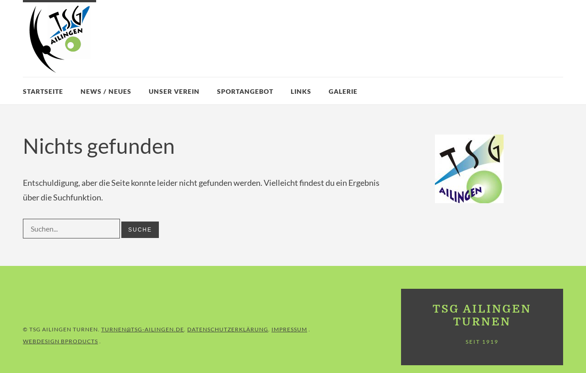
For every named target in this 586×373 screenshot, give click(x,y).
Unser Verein (174, 91)
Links (301, 91)
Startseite (43, 91)
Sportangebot (245, 91)
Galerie (343, 91)
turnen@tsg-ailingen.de (142, 329)
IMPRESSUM (289, 329)
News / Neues (106, 91)
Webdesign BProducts (60, 341)
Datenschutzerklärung (227, 329)
